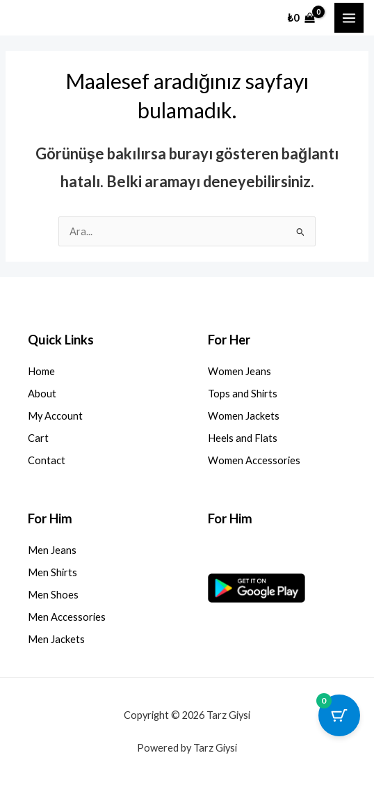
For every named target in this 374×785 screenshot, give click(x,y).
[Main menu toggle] (349, 17)
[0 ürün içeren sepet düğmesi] (339, 715)
